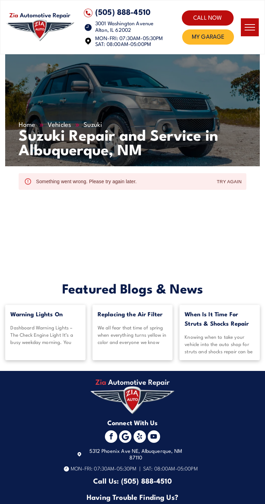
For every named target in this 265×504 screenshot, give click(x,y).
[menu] (250, 27)
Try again (229, 182)
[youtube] (154, 437)
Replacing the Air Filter (130, 315)
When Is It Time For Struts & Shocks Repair (217, 319)
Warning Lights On (36, 315)
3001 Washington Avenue (124, 24)
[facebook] (111, 437)
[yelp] (140, 437)
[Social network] (125, 437)
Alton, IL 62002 (113, 30)
